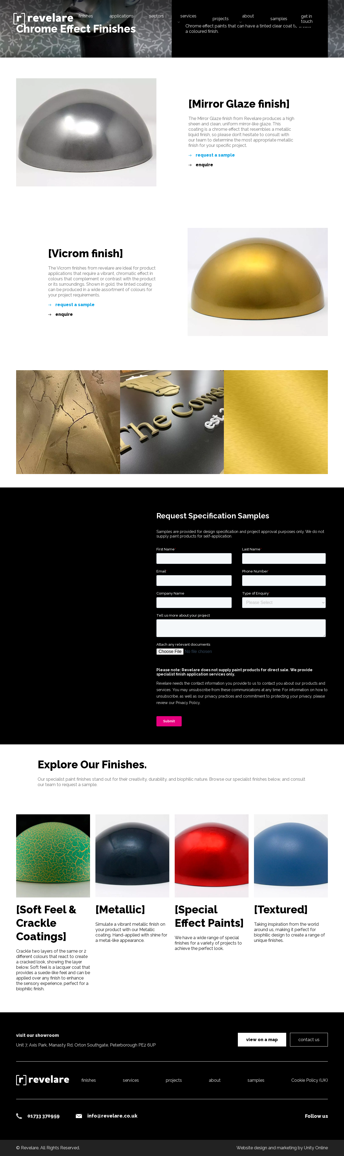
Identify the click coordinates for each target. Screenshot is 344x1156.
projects (221, 18)
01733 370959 (43, 1116)
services (188, 16)
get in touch (307, 19)
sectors (156, 16)
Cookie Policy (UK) (309, 1080)
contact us (309, 1039)
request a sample (215, 155)
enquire (204, 164)
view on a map (262, 1039)
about (248, 16)
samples (278, 18)
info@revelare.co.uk (112, 1116)
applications (121, 16)
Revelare (43, 19)
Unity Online (316, 1147)
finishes (85, 16)
